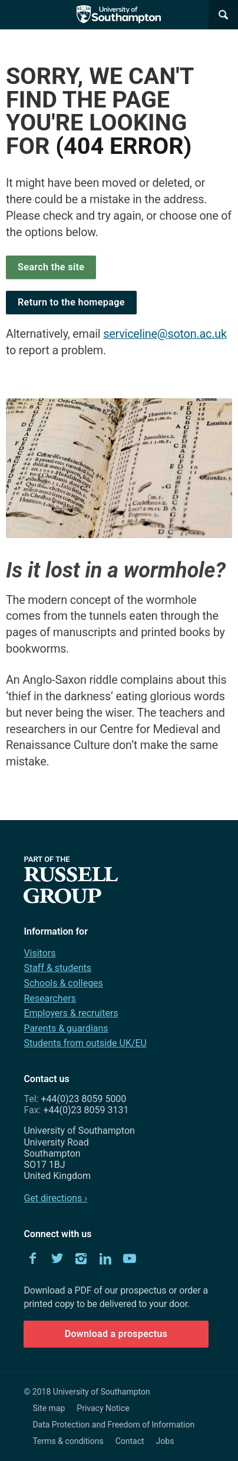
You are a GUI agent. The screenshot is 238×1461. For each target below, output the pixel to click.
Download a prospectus (116, 1333)
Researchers (49, 998)
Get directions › (55, 1198)
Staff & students (57, 967)
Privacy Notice (103, 1408)
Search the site (51, 267)
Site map (48, 1408)
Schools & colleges (63, 983)
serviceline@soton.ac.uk (165, 334)
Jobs (165, 1441)
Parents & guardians (66, 1028)
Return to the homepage (71, 302)
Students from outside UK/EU (85, 1043)
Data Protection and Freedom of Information (113, 1424)
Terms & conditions (67, 1441)
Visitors (39, 953)
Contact (129, 1441)
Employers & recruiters (71, 1013)
